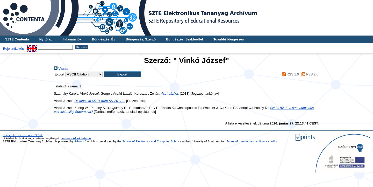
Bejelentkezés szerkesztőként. (23, 135)
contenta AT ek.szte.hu (76, 138)
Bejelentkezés (13, 49)
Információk (72, 39)
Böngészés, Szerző (141, 39)
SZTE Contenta (17, 39)
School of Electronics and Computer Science (151, 141)
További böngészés (228, 39)
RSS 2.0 (309, 74)
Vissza (61, 69)
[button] (122, 74)
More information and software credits (252, 141)
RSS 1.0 (289, 74)
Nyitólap (45, 39)
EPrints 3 (80, 141)
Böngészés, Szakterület (184, 39)
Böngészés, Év (103, 39)
